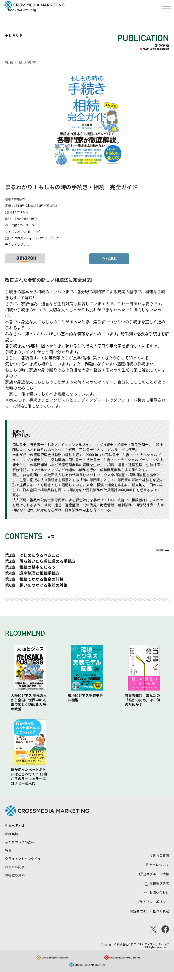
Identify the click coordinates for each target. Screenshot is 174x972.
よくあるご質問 (157, 855)
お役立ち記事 (15, 866)
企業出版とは (15, 825)
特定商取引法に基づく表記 (149, 911)
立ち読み (109, 258)
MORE (159, 550)
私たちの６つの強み (19, 842)
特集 (8, 850)
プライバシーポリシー (152, 901)
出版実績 (11, 833)
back (16, 35)
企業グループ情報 (154, 873)
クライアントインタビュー (24, 858)
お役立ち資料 (15, 875)
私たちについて (157, 864)
